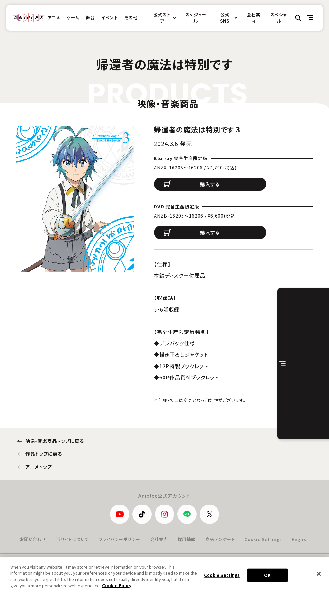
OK (267, 577)
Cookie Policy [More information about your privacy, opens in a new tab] (116, 588)
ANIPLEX (28, 17)
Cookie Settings (263, 539)
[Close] (319, 576)
